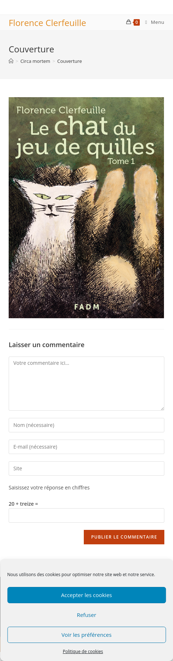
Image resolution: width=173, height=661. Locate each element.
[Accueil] (11, 61)
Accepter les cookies (86, 595)
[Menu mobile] (152, 22)
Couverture (69, 61)
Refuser (86, 614)
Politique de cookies (83, 651)
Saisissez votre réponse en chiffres (49, 487)
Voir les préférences (86, 634)
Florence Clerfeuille (47, 23)
